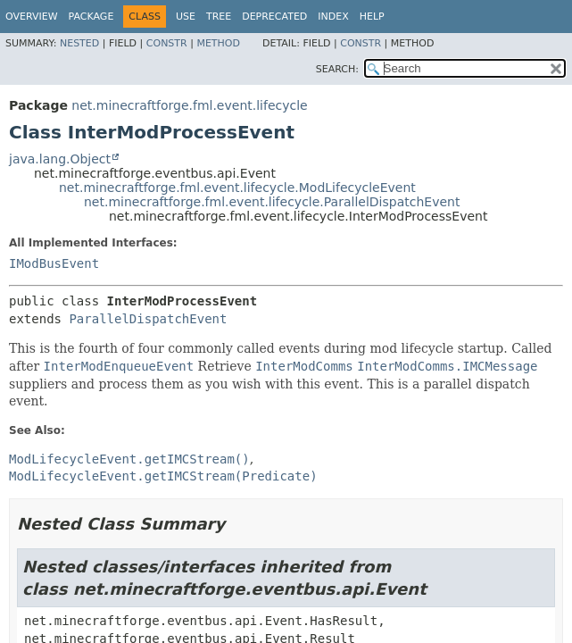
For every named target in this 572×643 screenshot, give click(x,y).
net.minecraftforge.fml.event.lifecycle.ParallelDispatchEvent (272, 202)
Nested (79, 43)
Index (333, 16)
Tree (218, 16)
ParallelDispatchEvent (148, 319)
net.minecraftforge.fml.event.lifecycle (189, 105)
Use (185, 16)
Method (218, 43)
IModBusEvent (54, 263)
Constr (166, 43)
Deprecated (274, 16)
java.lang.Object (60, 159)
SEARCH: (337, 69)
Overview (31, 16)
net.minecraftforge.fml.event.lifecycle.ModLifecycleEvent (237, 187)
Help (372, 16)
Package (91, 16)
